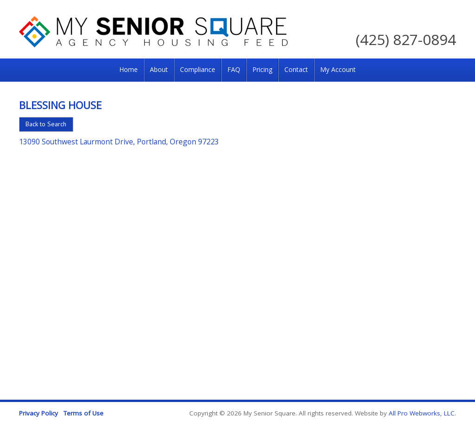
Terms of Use (83, 413)
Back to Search (46, 124)
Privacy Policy (38, 413)
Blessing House (60, 105)
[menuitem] (128, 70)
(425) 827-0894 (406, 39)
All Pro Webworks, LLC (422, 413)
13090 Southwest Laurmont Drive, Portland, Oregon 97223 (119, 141)
